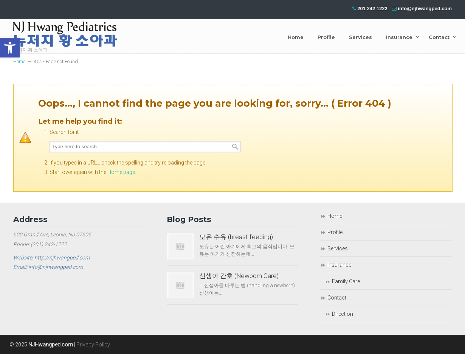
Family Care (346, 281)
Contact (336, 298)
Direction (342, 314)
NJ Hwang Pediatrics (65, 36)
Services (337, 248)
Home (19, 61)
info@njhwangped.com (425, 8)
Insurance (339, 265)
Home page (121, 172)
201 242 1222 (372, 8)
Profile (335, 232)
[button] (10, 47)
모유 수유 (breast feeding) (236, 237)
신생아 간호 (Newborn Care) (239, 275)
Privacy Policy (93, 345)
